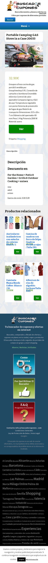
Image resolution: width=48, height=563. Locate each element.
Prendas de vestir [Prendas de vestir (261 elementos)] (30, 543)
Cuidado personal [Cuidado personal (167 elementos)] (13, 524)
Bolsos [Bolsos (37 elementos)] (37, 511)
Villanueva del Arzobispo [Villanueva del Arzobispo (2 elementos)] (35, 503)
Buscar (10, 19)
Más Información (32, 559)
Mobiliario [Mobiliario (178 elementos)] (38, 539)
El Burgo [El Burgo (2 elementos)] (5, 474)
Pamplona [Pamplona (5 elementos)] (17, 489)
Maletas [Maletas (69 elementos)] (11, 540)
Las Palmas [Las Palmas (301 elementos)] (17, 479)
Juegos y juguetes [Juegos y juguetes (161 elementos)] (18, 536)
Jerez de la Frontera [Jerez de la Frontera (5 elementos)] (33, 474)
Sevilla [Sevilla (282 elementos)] (21, 493)
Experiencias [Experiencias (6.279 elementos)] (31, 528)
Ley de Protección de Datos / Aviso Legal (24, 433)
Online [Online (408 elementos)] (23, 484)
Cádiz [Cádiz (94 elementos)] (37, 470)
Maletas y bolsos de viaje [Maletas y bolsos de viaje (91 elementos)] (23, 540)
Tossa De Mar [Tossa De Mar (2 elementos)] (29, 499)
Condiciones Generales (24, 430)
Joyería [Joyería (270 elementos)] (6, 536)
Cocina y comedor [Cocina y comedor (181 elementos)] (29, 517)
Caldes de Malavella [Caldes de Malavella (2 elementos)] (37, 466)
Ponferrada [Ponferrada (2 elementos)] (24, 489)
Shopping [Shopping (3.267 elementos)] (33, 493)
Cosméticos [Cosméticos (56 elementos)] (18, 521)
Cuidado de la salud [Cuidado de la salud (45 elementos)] (28, 521)
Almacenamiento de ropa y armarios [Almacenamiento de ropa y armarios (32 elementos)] (13, 511)
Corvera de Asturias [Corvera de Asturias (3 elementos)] (27, 470)
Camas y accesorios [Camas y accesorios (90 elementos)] (29, 513)
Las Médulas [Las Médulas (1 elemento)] (6, 479)
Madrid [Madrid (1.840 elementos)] (39, 479)
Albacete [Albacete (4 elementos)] (15, 461)
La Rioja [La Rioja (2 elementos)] (43, 474)
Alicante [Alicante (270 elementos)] (24, 460)
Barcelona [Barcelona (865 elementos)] (16, 465)
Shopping (21, 138)
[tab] (12, 151)
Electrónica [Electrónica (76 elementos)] (7, 529)
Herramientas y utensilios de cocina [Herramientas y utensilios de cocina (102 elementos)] (16, 533)
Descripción (12, 151)
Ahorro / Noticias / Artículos (24, 347)
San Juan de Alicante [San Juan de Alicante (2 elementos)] (9, 494)
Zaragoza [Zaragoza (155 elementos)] (23, 506)
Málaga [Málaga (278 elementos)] (14, 484)
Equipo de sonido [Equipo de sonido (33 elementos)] (16, 529)
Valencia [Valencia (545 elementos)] (39, 499)
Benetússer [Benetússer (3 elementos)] (27, 466)
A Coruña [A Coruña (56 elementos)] (7, 460)
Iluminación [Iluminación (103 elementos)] (35, 533)
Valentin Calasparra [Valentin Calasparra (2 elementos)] (9, 503)
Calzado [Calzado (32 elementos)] (19, 514)
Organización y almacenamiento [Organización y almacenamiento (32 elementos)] (12, 543)
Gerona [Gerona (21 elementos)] (11, 474)
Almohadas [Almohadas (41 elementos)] (27, 511)
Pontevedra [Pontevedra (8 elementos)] (33, 489)
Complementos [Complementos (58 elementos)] (8, 521)
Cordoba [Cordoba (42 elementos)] (16, 469)
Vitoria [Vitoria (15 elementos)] (5, 507)
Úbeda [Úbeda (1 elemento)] (31, 507)
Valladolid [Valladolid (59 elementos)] (21, 502)
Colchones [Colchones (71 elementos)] (41, 517)
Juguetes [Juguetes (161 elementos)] (30, 536)
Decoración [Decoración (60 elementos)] (26, 524)
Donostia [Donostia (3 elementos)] (43, 470)
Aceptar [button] (21, 559)
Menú (24, 26)
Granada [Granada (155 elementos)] (20, 474)
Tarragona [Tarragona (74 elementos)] (8, 498)
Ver (21, 129)
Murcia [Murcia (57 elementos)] (6, 484)
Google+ (24, 436)
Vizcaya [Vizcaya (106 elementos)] (13, 506)
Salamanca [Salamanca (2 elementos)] (41, 489)
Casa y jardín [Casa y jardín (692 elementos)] (13, 517)
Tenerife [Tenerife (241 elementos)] (19, 498)
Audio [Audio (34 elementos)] (33, 511)
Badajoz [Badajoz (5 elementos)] (6, 466)
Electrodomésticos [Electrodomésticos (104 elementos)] (37, 524)
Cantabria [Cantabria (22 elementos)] (7, 470)
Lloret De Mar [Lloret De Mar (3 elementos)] (28, 479)
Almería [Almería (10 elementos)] (32, 461)
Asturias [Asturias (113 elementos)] (40, 460)
